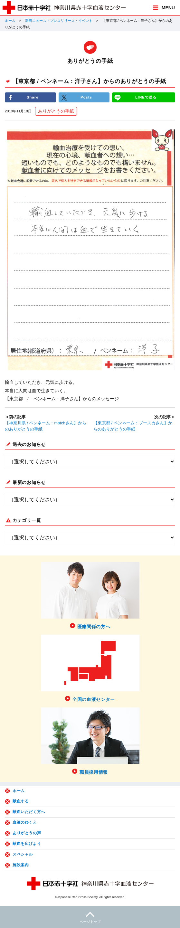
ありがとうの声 (27, 833)
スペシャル (23, 854)
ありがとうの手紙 (56, 111)
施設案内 (21, 865)
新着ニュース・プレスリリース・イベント (58, 21)
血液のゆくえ (25, 822)
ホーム (10, 21)
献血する (21, 801)
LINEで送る (145, 97)
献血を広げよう (27, 843)
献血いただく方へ (29, 812)
